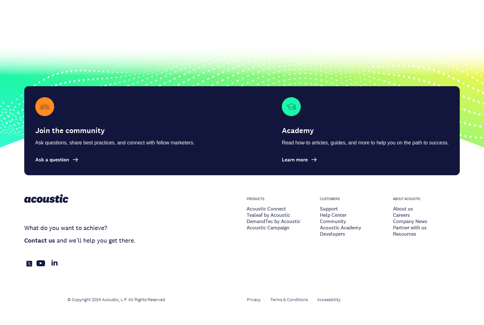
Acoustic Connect (266, 208)
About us (403, 208)
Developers (332, 234)
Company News (410, 221)
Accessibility (329, 299)
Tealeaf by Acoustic (268, 215)
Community (333, 221)
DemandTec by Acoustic (273, 221)
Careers (401, 215)
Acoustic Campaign (268, 227)
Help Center (333, 215)
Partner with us (410, 227)
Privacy (254, 299)
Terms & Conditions (289, 299)
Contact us (39, 240)
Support (329, 208)
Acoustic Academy (340, 227)
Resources (404, 234)
